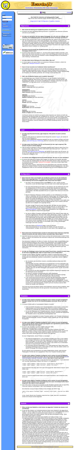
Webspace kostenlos (34, 63)
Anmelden (36, 446)
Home (32, 446)
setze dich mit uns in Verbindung (35, 140)
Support (58, 136)
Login (39, 21)
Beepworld (39, 225)
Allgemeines (34, 21)
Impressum (56, 446)
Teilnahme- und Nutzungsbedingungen (46, 446)
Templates (51, 21)
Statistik (57, 21)
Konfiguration (45, 21)
